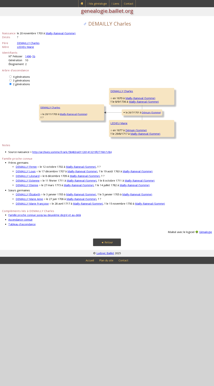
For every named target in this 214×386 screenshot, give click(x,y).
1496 (28, 56)
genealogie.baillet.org (107, 10)
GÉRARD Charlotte (121, 146)
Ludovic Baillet (105, 375)
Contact (128, 3)
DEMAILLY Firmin (26, 289)
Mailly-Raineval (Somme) (61, 33)
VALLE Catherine (173, 201)
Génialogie (205, 354)
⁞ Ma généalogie (97, 3)
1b (33, 56)
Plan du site (106, 382)
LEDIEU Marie (25, 47)
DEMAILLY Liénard (120, 102)
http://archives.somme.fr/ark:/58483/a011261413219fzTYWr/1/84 (72, 274)
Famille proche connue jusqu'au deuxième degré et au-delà (44, 337)
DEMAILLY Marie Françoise (32, 325)
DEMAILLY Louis (26, 293)
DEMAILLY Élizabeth (28, 316)
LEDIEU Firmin (118, 190)
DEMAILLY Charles (28, 43)
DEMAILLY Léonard (28, 298)
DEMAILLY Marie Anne (29, 321)
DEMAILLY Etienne (27, 307)
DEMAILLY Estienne (28, 302)
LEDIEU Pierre (171, 179)
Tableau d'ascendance (22, 346)
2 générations (21, 84)
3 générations (21, 80)
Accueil (90, 382)
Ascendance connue (20, 341)
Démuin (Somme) (89, 174)
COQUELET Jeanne (121, 235)
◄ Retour (107, 364)
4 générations (21, 77)
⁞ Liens (115, 3)
